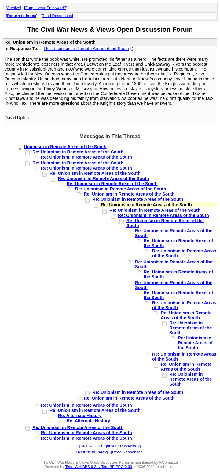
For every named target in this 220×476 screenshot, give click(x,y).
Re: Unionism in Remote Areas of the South (86, 48)
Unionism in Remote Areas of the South (65, 146)
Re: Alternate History (80, 415)
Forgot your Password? (45, 7)
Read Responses (57, 15)
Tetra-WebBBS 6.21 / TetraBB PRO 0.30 (98, 467)
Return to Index (21, 15)
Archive (13, 7)
